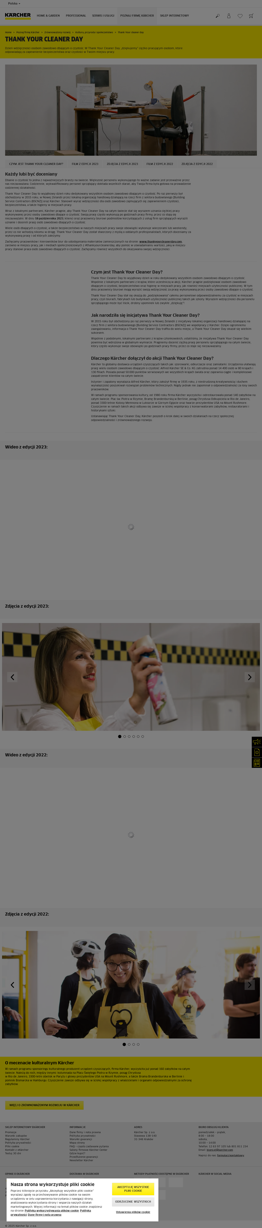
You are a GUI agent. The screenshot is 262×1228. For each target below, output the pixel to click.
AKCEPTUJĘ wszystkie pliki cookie (133, 1189)
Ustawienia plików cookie (133, 1212)
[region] (82, 1199)
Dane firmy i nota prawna (44, 1215)
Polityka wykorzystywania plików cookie (52, 1211)
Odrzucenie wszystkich (133, 1202)
